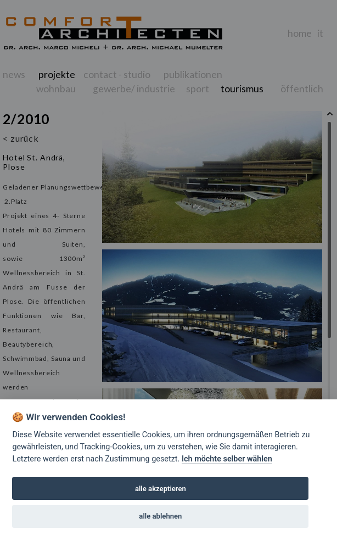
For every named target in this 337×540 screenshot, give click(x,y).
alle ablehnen (160, 516)
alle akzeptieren (160, 489)
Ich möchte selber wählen (227, 459)
